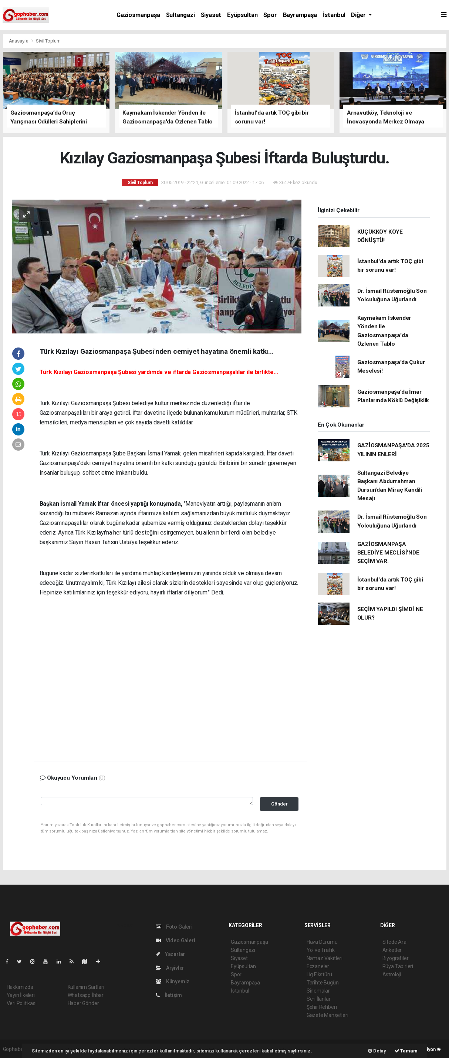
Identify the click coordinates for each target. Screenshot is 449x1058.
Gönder (279, 804)
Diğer (359, 14)
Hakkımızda (20, 987)
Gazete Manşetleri (327, 1015)
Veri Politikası (22, 1003)
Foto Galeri (174, 927)
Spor (270, 14)
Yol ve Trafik (321, 950)
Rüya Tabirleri (397, 966)
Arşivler (170, 968)
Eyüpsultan (242, 14)
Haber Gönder (83, 1003)
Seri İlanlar (319, 999)
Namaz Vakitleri (324, 958)
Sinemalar (318, 991)
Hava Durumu (322, 942)
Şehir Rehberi (322, 1007)
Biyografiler (395, 958)
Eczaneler (318, 966)
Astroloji (391, 974)
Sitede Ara (394, 942)
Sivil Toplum (48, 41)
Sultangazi (180, 14)
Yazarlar (170, 954)
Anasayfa (19, 41)
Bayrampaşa (300, 14)
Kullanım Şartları (86, 987)
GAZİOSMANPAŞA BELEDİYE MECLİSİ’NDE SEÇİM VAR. (388, 553)
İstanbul (334, 14)
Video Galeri (175, 940)
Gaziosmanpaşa (138, 14)
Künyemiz (172, 981)
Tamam (406, 1051)
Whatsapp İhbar (86, 995)
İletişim (169, 995)
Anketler (392, 950)
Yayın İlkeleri (21, 995)
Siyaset (211, 14)
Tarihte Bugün (323, 983)
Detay (377, 1051)
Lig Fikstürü (319, 974)
